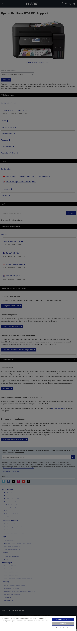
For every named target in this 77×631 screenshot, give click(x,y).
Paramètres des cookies (63, 627)
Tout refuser (63, 623)
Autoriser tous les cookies (63, 619)
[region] (38, 623)
